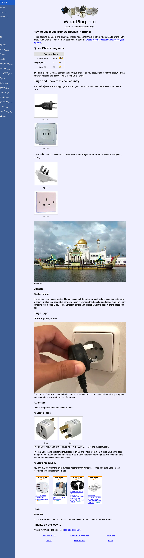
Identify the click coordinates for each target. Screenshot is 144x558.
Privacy (52, 541)
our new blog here (75, 530)
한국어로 (7, 106)
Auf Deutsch (7, 54)
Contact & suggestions (82, 536)
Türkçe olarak (9, 102)
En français (8, 68)
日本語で (7, 83)
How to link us (82, 541)
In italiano (7, 49)
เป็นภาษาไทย (9, 111)
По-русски (8, 87)
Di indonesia (9, 92)
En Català (5, 59)
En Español (6, 45)
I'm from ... (6, 12)
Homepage (6, 7)
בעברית (6, 116)
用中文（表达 (9, 73)
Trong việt (7, 97)
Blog (3, 25)
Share (113, 541)
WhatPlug (7, 2)
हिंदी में (6, 78)
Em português (9, 64)
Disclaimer (113, 536)
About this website (51, 536)
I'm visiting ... (7, 17)
